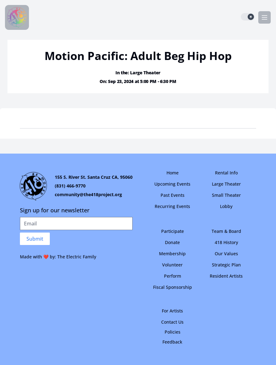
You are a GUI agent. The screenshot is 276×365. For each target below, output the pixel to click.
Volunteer (172, 265)
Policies (172, 332)
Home (172, 173)
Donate (172, 242)
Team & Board (226, 231)
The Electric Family (76, 257)
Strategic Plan (226, 265)
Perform (172, 276)
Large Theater (226, 184)
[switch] (248, 17)
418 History (226, 242)
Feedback (172, 342)
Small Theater (226, 195)
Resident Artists (226, 276)
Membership (172, 253)
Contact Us (172, 322)
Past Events (173, 195)
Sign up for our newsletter (55, 210)
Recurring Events (172, 206)
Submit (34, 238)
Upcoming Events (172, 184)
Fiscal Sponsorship (172, 287)
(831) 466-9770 (70, 186)
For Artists (172, 311)
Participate (172, 231)
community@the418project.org (88, 194)
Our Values (226, 253)
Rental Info (226, 173)
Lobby (226, 206)
